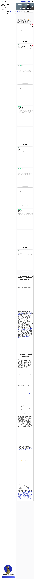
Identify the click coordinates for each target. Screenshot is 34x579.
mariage (19, 314)
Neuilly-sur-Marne (20, 496)
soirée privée (21, 313)
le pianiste (22, 306)
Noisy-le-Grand (23, 492)
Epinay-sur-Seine (24, 493)
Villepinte (28, 495)
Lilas (29, 497)
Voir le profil (25, 41)
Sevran (27, 492)
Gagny (30, 494)
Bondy (21, 493)
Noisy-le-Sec (23, 494)
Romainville (27, 497)
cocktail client (30, 312)
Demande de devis (19, 1)
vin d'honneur (29, 313)
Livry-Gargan (27, 494)
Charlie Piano (28, 488)
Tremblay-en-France (24, 495)
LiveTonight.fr (19, 11)
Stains (31, 495)
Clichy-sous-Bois (28, 496)
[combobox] (8, 6)
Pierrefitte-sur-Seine (26, 498)
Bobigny (28, 493)
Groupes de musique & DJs (18, 13)
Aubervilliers (19, 15)
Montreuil (26, 491)
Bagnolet (24, 496)
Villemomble (19, 497)
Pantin (18, 498)
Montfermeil (23, 497)
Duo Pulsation (24, 455)
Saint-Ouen (21, 498)
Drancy (20, 492)
